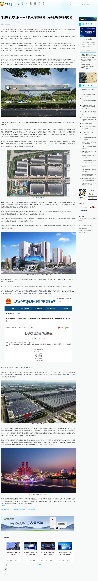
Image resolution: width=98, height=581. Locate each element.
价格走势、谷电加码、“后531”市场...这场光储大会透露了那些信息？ (88, 66)
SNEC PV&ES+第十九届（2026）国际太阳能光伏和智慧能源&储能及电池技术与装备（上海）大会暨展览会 (88, 56)
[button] (2, 551)
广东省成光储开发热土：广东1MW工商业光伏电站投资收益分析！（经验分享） (89, 107)
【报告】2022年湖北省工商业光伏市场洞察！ (89, 147)
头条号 (89, 4)
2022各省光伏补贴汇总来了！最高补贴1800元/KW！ (89, 152)
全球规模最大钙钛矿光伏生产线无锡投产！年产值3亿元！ (89, 184)
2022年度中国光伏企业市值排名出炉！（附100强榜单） (89, 161)
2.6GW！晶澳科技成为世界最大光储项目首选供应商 (89, 95)
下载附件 (3, 505)
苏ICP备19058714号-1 (83, 228)
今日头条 (81, 218)
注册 (96, 4)
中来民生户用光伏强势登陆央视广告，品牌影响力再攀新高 (89, 179)
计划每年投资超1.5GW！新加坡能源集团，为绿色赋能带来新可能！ (89, 113)
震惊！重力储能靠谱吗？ (87, 123)
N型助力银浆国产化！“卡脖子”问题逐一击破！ (89, 170)
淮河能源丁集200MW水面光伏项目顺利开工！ (89, 165)
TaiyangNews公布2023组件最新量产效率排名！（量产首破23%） (89, 128)
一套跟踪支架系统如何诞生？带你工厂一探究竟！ (89, 133)
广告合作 (86, 225)
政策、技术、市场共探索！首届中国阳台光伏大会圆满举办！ (88, 61)
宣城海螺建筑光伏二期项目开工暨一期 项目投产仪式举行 (89, 175)
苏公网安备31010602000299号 (85, 230)
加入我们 (90, 225)
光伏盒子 (86, 218)
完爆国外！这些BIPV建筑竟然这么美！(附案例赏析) (89, 142)
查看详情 (88, 50)
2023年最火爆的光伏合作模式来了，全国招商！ (89, 138)
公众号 (84, 4)
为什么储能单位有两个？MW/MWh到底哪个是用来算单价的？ (89, 100)
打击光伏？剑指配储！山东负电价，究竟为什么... (89, 156)
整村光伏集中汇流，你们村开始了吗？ (89, 90)
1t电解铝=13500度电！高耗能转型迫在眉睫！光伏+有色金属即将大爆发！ (89, 119)
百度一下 (81, 220)
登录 (93, 4)
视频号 (92, 194)
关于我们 (81, 225)
